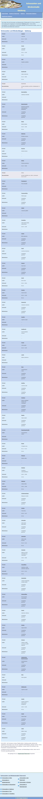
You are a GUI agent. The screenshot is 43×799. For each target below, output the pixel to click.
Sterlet (22, 610)
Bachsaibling (24, 92)
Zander (22, 699)
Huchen (23, 290)
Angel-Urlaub (5, 13)
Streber (22, 625)
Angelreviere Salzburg (7, 16)
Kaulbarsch (23, 329)
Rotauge (23, 455)
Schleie (22, 508)
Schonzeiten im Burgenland (8, 784)
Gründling (23, 220)
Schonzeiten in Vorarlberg (8, 793)
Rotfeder (23, 467)
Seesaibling (23, 564)
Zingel (22, 713)
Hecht (22, 278)
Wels (22, 674)
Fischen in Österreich (14, 13)
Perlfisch (23, 397)
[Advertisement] (21, 763)
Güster (22, 233)
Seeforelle (23, 536)
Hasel (22, 248)
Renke (22, 443)
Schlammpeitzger (25, 493)
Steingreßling (24, 594)
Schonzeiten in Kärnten (25, 782)
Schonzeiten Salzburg (31, 13)
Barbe (22, 121)
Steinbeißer (23, 578)
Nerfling (23, 383)
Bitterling (23, 133)
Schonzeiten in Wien (7, 778)
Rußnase (23, 481)
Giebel (22, 208)
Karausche (23, 302)
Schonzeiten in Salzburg (8, 789)
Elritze (22, 160)
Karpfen (23, 317)
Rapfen (22, 415)
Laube (22, 354)
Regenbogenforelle (25, 430)
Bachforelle (23, 71)
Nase (22, 367)
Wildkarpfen (23, 686)
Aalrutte (23, 33)
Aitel (22, 59)
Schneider (23, 520)
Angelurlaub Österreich (24, 753)
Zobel (22, 728)
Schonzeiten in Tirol (6, 791)
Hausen (23, 263)
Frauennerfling (24, 193)
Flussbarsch (24, 181)
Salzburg (23, 13)
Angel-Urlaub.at (23, 798)
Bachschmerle (24, 104)
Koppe (22, 342)
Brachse (23, 148)
